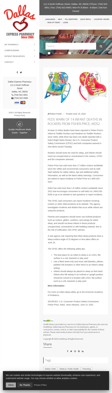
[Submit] (101, 46)
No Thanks (25, 385)
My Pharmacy (12, 44)
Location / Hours (101, 19)
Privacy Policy (19, 115)
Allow (11, 385)
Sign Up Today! (53, 22)
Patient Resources (15, 56)
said (60, 201)
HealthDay (62, 339)
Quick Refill (85, 19)
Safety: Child (50, 369)
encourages (62, 191)
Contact (9, 62)
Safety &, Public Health (69, 369)
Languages (50, 19)
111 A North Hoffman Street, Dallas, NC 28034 (66, 4)
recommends (72, 169)
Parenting (87, 369)
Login (65, 22)
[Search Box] (71, 46)
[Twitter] (21, 72)
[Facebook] (17, 72)
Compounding (12, 50)
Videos (74, 53)
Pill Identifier (71, 19)
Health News (56, 53)
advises (81, 230)
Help (60, 19)
